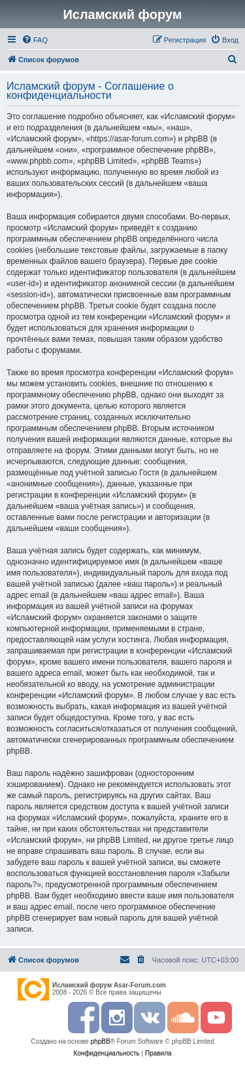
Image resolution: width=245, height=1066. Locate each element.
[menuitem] (35, 40)
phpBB (100, 1041)
